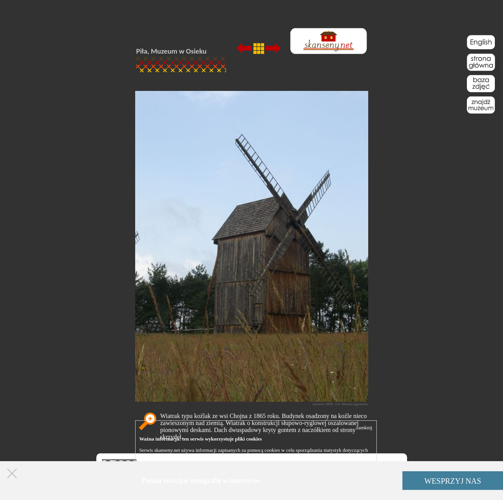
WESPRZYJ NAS (452, 481)
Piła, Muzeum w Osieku (171, 51)
